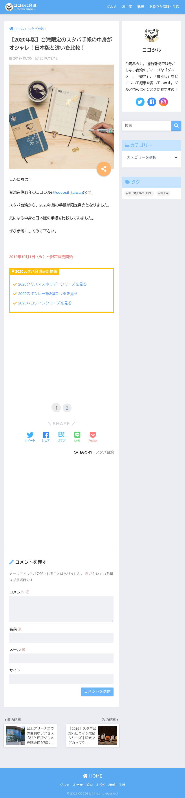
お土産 (127, 7)
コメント (19, 592)
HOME (92, 776)
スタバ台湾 (105, 452)
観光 (140, 7)
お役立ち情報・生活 (164, 7)
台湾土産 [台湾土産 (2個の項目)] (163, 193)
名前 (15, 629)
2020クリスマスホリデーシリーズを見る (52, 284)
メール (17, 650)
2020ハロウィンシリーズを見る (45, 303)
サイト (14, 670)
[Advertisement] (61, 364)
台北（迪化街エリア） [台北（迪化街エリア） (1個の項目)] (139, 193)
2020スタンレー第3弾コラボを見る (48, 294)
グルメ (112, 7)
